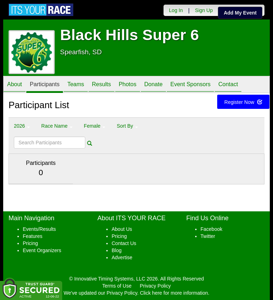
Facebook (211, 229)
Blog (117, 250)
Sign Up (204, 10)
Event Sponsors (190, 85)
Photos (127, 85)
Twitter (207, 236)
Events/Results (39, 229)
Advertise (122, 257)
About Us (122, 229)
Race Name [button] (57, 126)
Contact (228, 85)
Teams (75, 85)
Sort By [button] (127, 126)
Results (101, 85)
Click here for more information (174, 293)
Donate (153, 85)
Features (32, 236)
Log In (176, 10)
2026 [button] (22, 126)
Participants (45, 85)
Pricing (30, 243)
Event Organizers (42, 250)
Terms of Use (117, 286)
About (14, 85)
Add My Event (240, 13)
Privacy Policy (155, 286)
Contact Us (124, 243)
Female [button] (95, 126)
